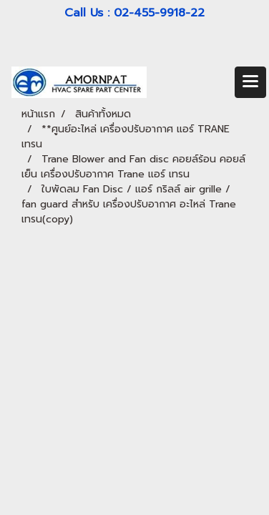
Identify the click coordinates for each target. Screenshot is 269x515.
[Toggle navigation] (250, 82)
